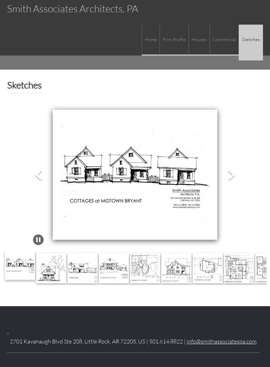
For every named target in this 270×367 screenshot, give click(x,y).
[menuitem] (151, 40)
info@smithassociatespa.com (222, 341)
